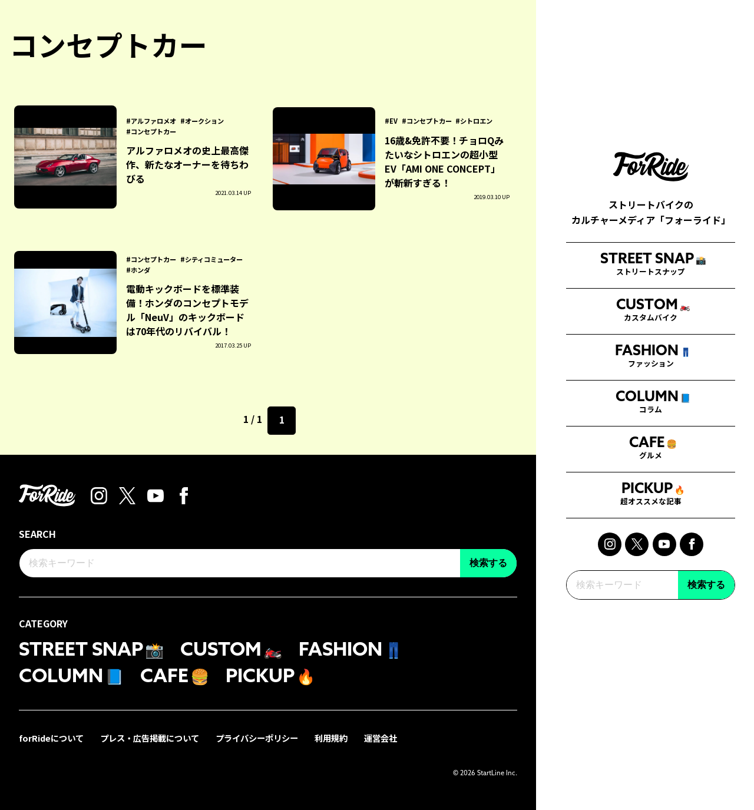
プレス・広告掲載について (149, 738)
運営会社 (380, 738)
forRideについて (51, 738)
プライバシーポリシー (257, 738)
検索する (706, 597)
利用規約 (331, 738)
